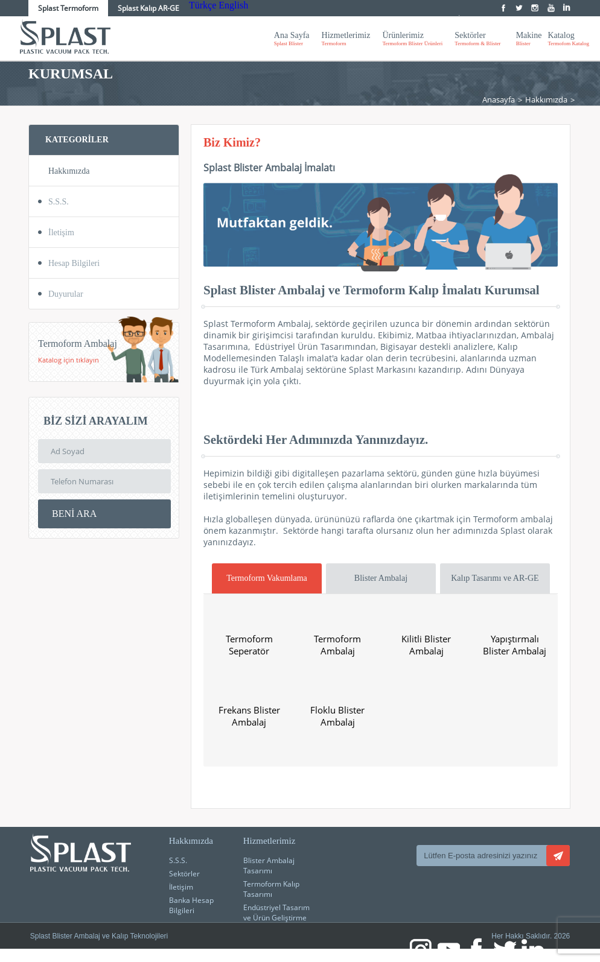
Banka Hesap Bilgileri (191, 905)
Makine (529, 38)
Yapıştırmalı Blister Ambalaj (514, 645)
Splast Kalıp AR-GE (148, 8)
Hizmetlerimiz (346, 38)
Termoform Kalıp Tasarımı (271, 889)
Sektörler (477, 38)
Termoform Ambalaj (337, 645)
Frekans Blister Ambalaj (249, 716)
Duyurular (65, 294)
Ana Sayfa (292, 38)
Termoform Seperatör (249, 645)
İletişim (61, 232)
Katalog (568, 38)
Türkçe (202, 5)
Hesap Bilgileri (74, 263)
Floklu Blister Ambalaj (337, 716)
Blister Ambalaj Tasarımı (269, 865)
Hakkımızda (546, 99)
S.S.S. (58, 201)
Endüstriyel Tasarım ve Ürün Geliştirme (276, 912)
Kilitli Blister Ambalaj (426, 645)
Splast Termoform (68, 8)
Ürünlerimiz (412, 38)
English (233, 5)
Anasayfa (498, 99)
